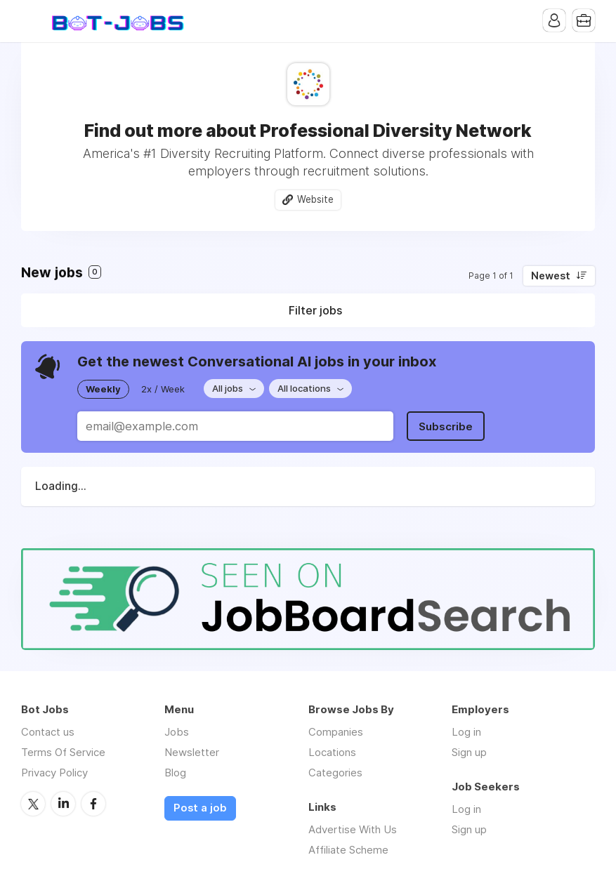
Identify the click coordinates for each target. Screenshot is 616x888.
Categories (335, 772)
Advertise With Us (352, 829)
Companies (335, 731)
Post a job (200, 808)
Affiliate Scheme (348, 849)
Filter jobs (315, 310)
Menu (31, 21)
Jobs (176, 731)
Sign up (469, 752)
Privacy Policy (54, 772)
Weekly (103, 389)
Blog (175, 772)
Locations (332, 752)
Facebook (93, 804)
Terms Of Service (63, 752)
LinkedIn (63, 804)
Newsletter (191, 752)
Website (315, 199)
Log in (466, 731)
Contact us (47, 731)
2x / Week (163, 389)
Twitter (33, 804)
